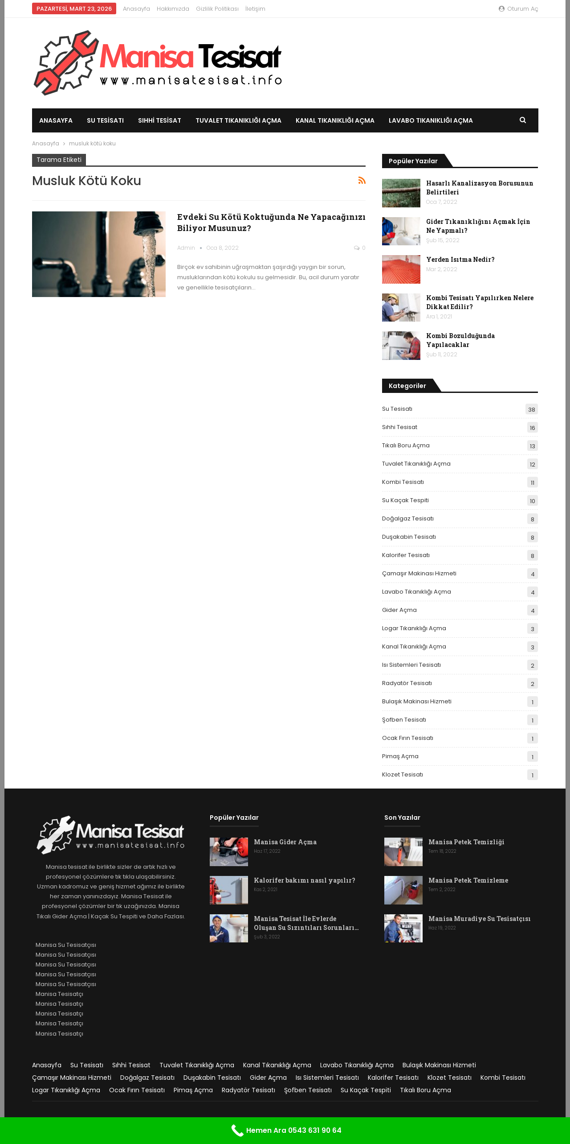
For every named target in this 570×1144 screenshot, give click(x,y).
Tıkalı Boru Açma (406, 445)
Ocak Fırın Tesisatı (407, 738)
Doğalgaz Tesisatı (408, 518)
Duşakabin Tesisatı (409, 537)
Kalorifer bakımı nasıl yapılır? (304, 880)
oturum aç (518, 8)
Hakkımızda (173, 8)
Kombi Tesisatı (403, 482)
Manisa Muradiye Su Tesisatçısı (479, 918)
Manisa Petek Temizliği (466, 842)
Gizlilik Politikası (217, 8)
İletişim (255, 8)
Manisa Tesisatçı (59, 994)
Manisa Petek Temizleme (468, 880)
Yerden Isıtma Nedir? (460, 259)
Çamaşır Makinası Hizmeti (419, 573)
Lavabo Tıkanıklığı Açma (416, 591)
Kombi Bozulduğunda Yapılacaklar (460, 340)
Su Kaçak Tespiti (405, 500)
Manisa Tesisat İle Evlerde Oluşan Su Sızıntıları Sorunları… (306, 923)
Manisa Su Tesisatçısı (66, 945)
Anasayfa (136, 8)
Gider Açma (399, 610)
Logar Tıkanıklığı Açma (414, 628)
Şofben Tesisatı (404, 719)
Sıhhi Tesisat (159, 120)
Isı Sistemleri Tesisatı (411, 665)
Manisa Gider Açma (285, 842)
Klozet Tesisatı (402, 774)
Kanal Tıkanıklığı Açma (335, 120)
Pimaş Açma (400, 756)
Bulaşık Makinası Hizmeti (417, 701)
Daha (398, 120)
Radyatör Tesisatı (407, 683)
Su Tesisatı (105, 120)
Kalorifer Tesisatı (406, 555)
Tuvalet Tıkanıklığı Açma (238, 120)
